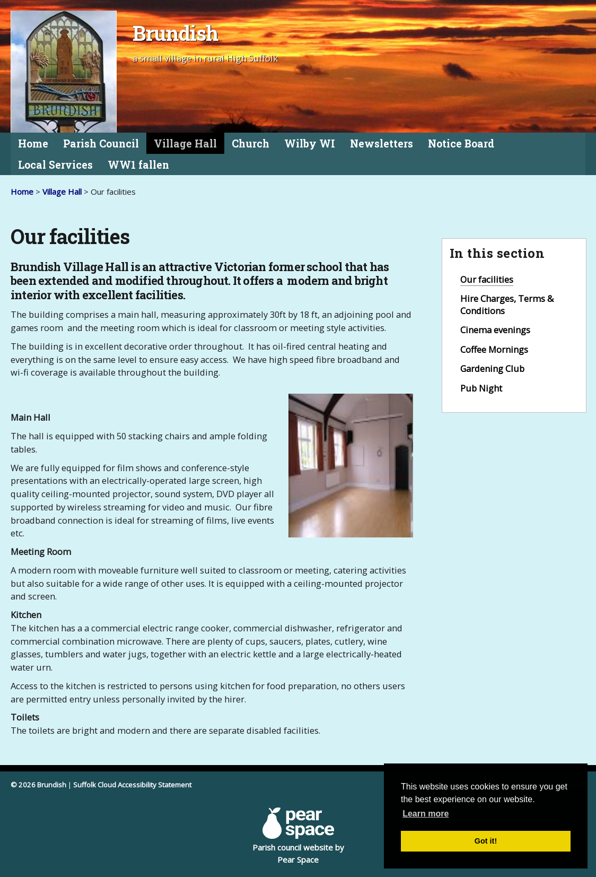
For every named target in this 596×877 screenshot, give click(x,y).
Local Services (55, 164)
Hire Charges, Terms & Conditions (507, 304)
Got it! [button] (486, 841)
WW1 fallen (138, 164)
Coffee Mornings (494, 349)
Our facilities (486, 279)
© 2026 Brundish (38, 784)
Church (250, 143)
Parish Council (101, 143)
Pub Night (481, 388)
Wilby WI (309, 143)
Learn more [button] (425, 813)
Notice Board (461, 143)
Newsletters (381, 143)
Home (33, 143)
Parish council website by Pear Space (298, 836)
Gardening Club (492, 368)
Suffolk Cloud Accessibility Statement (132, 784)
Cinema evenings (495, 330)
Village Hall (185, 143)
